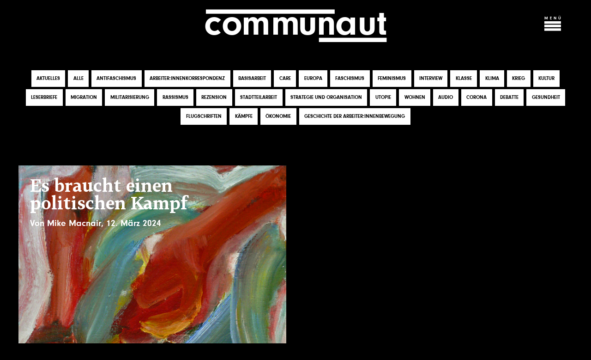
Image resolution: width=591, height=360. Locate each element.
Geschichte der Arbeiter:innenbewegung (354, 116)
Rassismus (175, 97)
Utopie (383, 97)
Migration (84, 97)
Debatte (509, 97)
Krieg (518, 78)
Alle (78, 78)
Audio (445, 97)
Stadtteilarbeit (258, 97)
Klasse (464, 78)
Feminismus (392, 78)
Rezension (214, 97)
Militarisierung (129, 97)
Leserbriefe (44, 97)
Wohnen (414, 97)
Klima (492, 78)
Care (285, 78)
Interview (430, 78)
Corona (476, 97)
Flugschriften (204, 116)
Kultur (546, 78)
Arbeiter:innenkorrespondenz (187, 78)
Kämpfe (244, 116)
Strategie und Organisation (326, 97)
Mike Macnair (74, 223)
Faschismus (349, 78)
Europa (313, 78)
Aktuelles (48, 78)
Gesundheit (546, 97)
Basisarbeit (252, 78)
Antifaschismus (116, 78)
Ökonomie (278, 116)
